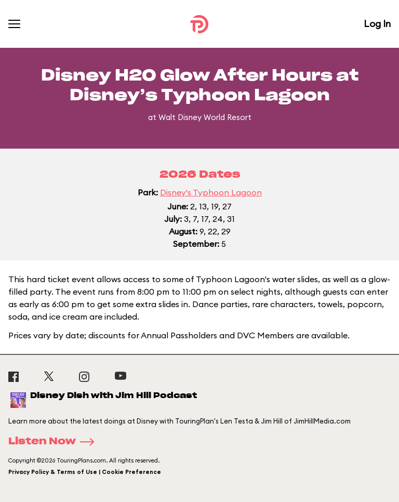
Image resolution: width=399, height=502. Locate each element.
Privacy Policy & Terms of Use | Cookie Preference (84, 471)
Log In (377, 24)
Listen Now (54, 441)
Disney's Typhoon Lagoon (211, 192)
